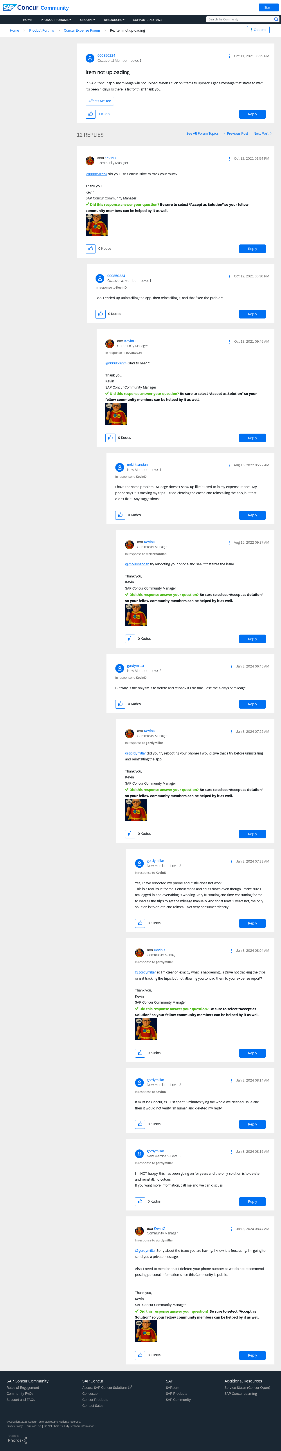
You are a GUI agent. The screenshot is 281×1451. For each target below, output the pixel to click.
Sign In (268, 7)
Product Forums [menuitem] (54, 20)
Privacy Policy (15, 1426)
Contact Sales (92, 1406)
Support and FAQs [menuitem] (147, 20)
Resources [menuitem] (113, 20)
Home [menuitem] (27, 20)
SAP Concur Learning (241, 1393)
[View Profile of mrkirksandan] (137, 465)
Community (55, 8)
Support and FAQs (21, 1400)
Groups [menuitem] (86, 20)
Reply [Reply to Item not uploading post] (252, 114)
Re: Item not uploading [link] (127, 30)
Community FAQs (20, 1393)
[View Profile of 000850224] (106, 55)
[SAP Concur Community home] (20, 7)
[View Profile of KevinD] (110, 158)
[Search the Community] (242, 19)
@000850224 (96, 174)
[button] (229, 56)
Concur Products (95, 1400)
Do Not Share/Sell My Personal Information (69, 1426)
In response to (111, 287)
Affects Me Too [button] (99, 101)
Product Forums (41, 30)
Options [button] (260, 30)
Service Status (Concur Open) (247, 1387)
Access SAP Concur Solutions (107, 1387)
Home (14, 30)
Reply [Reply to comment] (252, 249)
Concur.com (91, 1393)
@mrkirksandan (137, 564)
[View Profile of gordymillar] (135, 666)
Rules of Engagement (23, 1387)
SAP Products (176, 1393)
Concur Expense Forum (82, 30)
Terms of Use (33, 1426)
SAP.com (172, 1387)
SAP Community (178, 1400)
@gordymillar (135, 753)
